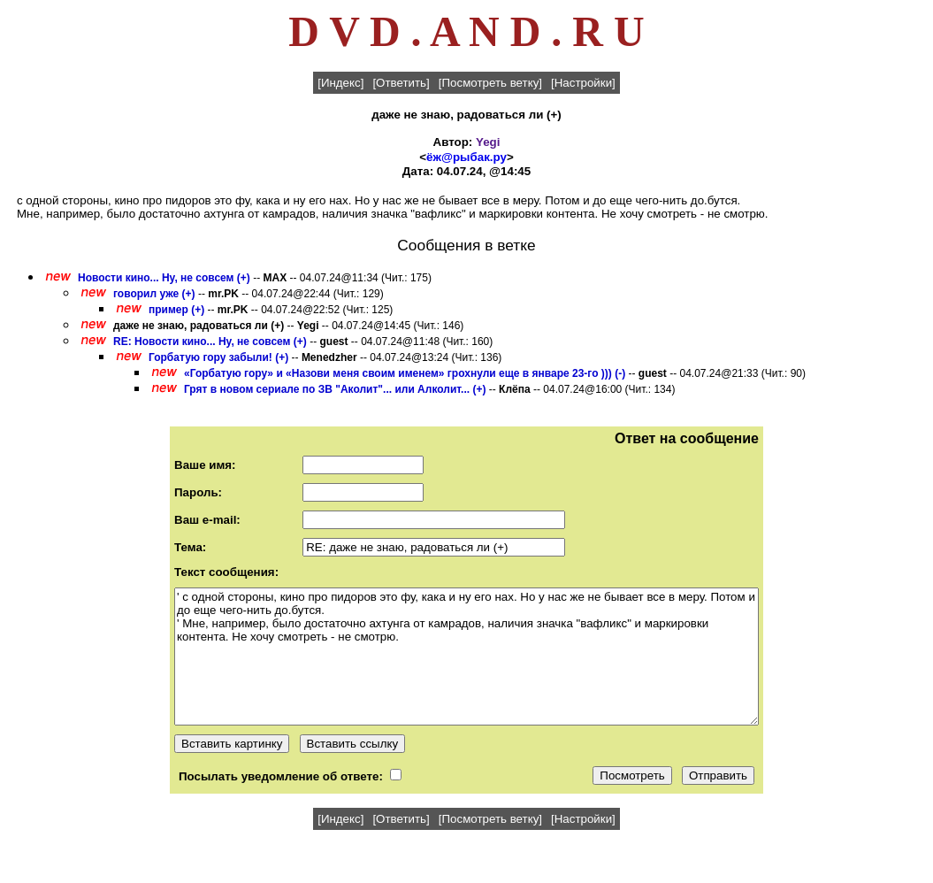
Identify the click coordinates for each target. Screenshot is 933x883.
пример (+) (176, 309)
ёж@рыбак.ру (466, 157)
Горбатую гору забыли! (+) (218, 357)
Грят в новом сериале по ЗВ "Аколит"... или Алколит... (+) (335, 389)
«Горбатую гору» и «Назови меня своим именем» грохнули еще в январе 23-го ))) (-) (404, 373)
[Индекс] (340, 82)
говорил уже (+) (154, 294)
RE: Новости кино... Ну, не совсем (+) (210, 341)
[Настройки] (583, 82)
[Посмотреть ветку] (490, 82)
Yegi (488, 142)
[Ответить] (400, 82)
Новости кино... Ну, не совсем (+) (164, 278)
